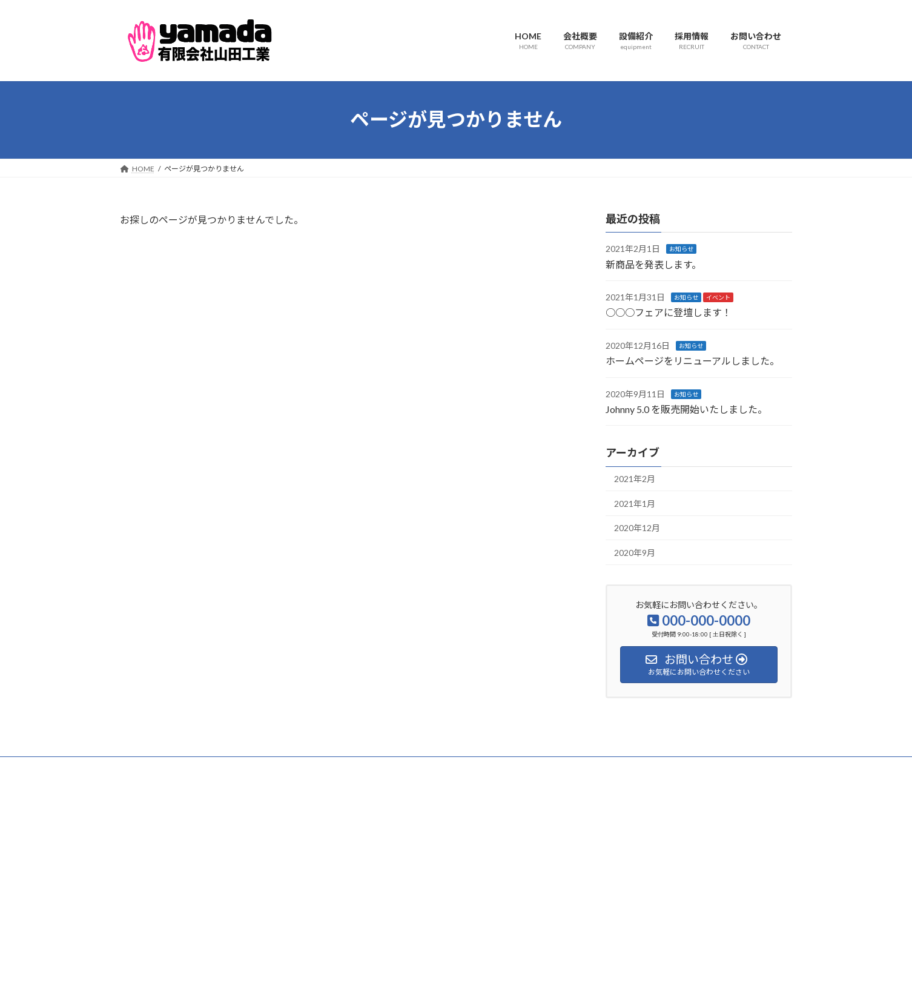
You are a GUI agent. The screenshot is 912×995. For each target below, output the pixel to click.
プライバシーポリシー (167, 767)
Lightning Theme (453, 973)
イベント (718, 297)
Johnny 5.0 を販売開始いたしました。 (686, 409)
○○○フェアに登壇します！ (669, 312)
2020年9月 (634, 552)
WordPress (390, 973)
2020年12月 (637, 528)
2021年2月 (634, 479)
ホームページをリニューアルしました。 (692, 360)
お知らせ (681, 249)
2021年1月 (634, 503)
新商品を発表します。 (653, 263)
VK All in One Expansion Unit (534, 973)
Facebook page (686, 851)
